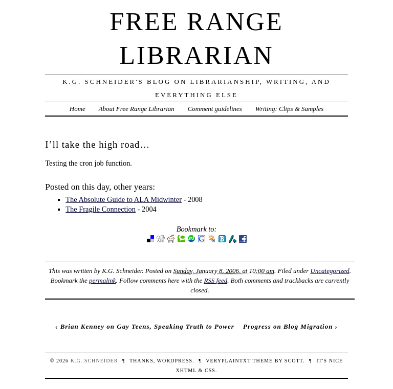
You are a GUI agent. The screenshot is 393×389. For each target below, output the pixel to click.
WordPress (174, 360)
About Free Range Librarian (136, 108)
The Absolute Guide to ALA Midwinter (124, 199)
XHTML (186, 370)
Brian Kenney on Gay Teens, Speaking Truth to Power (147, 326)
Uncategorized (330, 270)
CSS (210, 370)
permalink (102, 280)
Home (77, 108)
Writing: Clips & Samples (289, 108)
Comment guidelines (215, 108)
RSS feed (215, 280)
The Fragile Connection (101, 209)
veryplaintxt (228, 360)
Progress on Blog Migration (288, 326)
